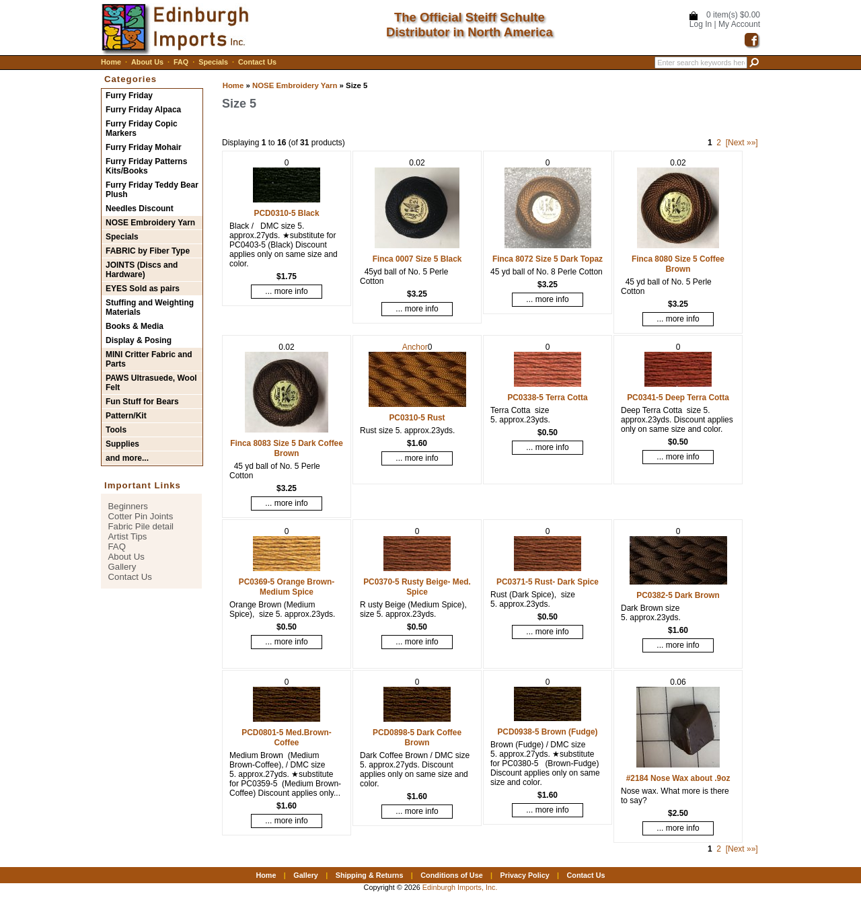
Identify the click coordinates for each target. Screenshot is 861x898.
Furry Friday (129, 95)
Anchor (415, 347)
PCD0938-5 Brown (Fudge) (547, 732)
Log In (700, 24)
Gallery (122, 567)
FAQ (181, 62)
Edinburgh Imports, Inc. (460, 887)
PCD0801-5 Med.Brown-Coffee (286, 737)
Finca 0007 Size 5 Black (417, 259)
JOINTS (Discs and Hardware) (142, 269)
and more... (127, 458)
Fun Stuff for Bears (142, 401)
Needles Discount (140, 208)
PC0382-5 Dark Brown (677, 595)
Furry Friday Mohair (144, 147)
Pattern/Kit (126, 415)
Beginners (128, 506)
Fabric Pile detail (141, 526)
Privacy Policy (524, 875)
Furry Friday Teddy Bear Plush (152, 189)
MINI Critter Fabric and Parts (149, 359)
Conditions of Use (451, 875)
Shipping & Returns (370, 875)
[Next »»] (742, 142)
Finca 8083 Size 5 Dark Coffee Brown (286, 448)
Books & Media (134, 326)
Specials (213, 62)
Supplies (122, 444)
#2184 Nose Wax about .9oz (678, 778)
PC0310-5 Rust (417, 417)
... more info (286, 291)
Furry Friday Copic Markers (142, 128)
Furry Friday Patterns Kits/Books (146, 166)
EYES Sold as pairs (143, 288)
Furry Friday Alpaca (143, 109)
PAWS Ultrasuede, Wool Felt (151, 382)
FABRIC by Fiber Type (148, 251)
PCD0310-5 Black (286, 213)
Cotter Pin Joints (141, 516)
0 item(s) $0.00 (733, 15)
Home (111, 62)
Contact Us (257, 62)
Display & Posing (139, 340)
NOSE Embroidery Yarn (294, 85)
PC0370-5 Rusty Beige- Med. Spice (417, 587)
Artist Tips (127, 536)
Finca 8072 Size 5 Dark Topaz (547, 259)
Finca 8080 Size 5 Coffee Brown (678, 264)
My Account (739, 24)
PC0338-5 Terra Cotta (547, 397)
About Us (147, 62)
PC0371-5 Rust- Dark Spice (547, 582)
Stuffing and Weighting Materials (150, 307)
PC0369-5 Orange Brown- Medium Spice (287, 587)
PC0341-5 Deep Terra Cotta (678, 397)
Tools (116, 430)
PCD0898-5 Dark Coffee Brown (417, 737)
